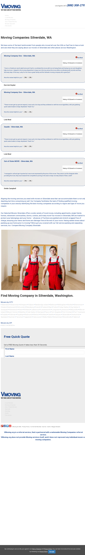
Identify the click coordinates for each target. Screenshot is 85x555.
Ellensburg (30, 307)
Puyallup (20, 314)
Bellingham (62, 305)
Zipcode (7, 409)
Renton (36, 314)
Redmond (28, 314)
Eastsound (11, 307)
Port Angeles (56, 312)
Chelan (3, 307)
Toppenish (28, 317)
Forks (55, 307)
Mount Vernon (12, 312)
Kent (20, 310)
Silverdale (66, 314)
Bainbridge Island (42, 305)
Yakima (76, 317)
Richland (43, 314)
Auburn (31, 305)
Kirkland (27, 310)
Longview (55, 310)
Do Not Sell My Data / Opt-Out (38, 426)
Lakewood (35, 310)
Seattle (51, 314)
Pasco (47, 312)
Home (7, 15)
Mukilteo (22, 312)
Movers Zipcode (10, 23)
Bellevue (53, 305)
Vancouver (37, 317)
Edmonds (20, 307)
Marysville (74, 310)
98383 (10, 325)
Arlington (23, 305)
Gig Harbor (74, 307)
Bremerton (78, 305)
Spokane (4, 317)
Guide (6, 413)
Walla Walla (47, 317)
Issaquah (4, 310)
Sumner (12, 317)
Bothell (70, 305)
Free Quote (8, 26)
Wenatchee (57, 317)
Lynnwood (65, 310)
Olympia (40, 312)
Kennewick (13, 310)
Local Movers (9, 17)
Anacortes (15, 305)
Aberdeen (5, 305)
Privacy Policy (26, 426)
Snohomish (75, 314)
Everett (38, 307)
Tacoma (19, 317)
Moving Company (10, 19)
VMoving (14, 426)
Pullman (12, 314)
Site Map (7, 411)
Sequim (58, 314)
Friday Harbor (63, 307)
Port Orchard (67, 312)
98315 (4, 325)
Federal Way (46, 307)
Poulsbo (5, 314)
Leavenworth (46, 310)
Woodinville (67, 317)
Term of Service (36, 549)
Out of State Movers (11, 21)
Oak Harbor (31, 312)
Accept (51, 552)
